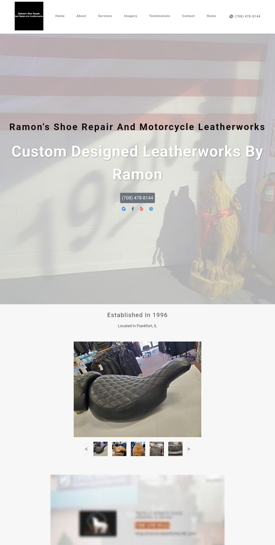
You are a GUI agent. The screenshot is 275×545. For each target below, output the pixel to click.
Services (105, 16)
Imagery (130, 16)
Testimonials (159, 16)
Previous (86, 449)
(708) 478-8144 (244, 16)
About (81, 16)
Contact (188, 16)
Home (60, 16)
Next (189, 449)
